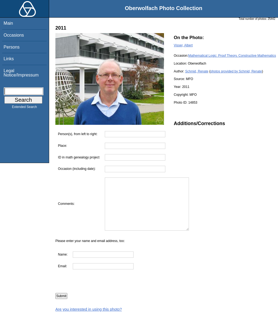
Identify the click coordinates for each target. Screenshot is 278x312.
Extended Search (24, 108)
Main (8, 23)
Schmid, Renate (196, 71)
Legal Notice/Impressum (21, 72)
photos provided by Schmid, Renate (236, 71)
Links (9, 58)
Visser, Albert (183, 45)
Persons (12, 47)
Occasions (14, 35)
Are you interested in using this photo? (88, 309)
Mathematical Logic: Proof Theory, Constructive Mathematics (232, 56)
